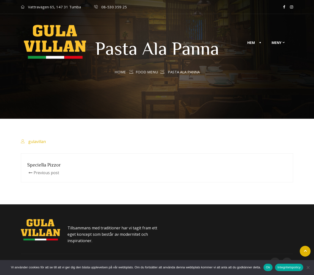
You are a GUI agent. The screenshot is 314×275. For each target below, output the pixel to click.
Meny (276, 42)
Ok (268, 267)
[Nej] (307, 267)
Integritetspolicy (289, 267)
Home (120, 71)
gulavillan (37, 141)
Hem (251, 42)
